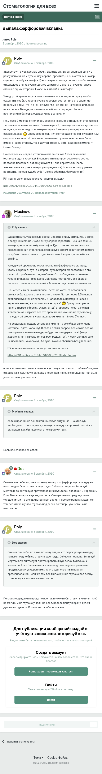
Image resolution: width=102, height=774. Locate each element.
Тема (38, 757)
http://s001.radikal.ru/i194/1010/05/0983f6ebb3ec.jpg (37, 185)
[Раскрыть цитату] (9, 227)
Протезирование (36, 43)
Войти (51, 699)
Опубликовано (34, 63)
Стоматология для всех (29, 6)
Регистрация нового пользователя (51, 671)
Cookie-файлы (57, 757)
